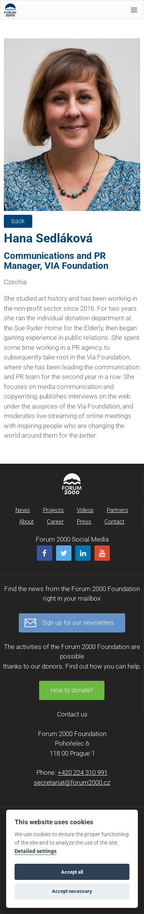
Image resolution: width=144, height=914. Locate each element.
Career (55, 521)
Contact (114, 521)
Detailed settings (35, 851)
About (26, 521)
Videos (85, 510)
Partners (117, 510)
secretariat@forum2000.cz (72, 782)
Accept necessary (72, 891)
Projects (53, 510)
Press (84, 521)
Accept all (72, 872)
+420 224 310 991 (83, 772)
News (22, 510)
